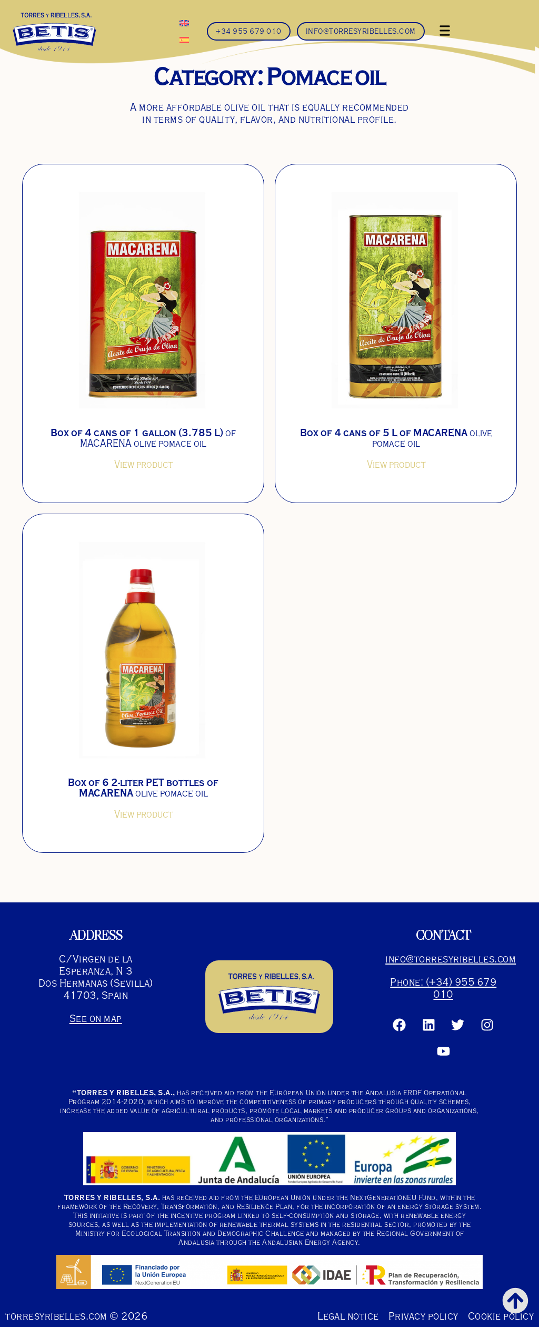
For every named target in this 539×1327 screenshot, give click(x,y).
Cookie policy (501, 1316)
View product (143, 464)
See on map (95, 1019)
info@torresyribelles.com (450, 959)
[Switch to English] (184, 22)
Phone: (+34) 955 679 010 (443, 988)
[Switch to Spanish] (184, 39)
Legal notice (348, 1316)
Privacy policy (423, 1316)
